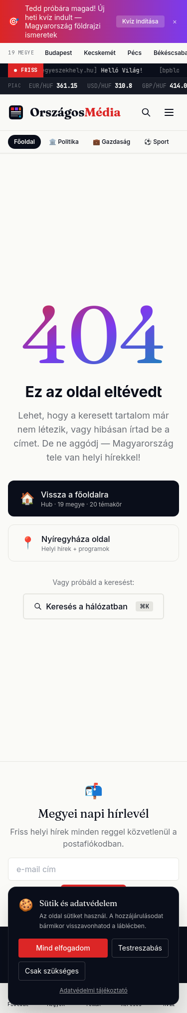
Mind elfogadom (63, 948)
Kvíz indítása (140, 21)
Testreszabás (140, 948)
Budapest (58, 52)
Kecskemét (100, 52)
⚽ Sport (156, 141)
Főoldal (24, 141)
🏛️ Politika (64, 141)
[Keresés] (146, 112)
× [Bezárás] (175, 21)
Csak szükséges (52, 971)
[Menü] (169, 112)
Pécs (135, 52)
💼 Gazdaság (111, 141)
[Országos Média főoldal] (64, 112)
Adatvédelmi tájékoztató (93, 990)
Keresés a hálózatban (93, 606)
